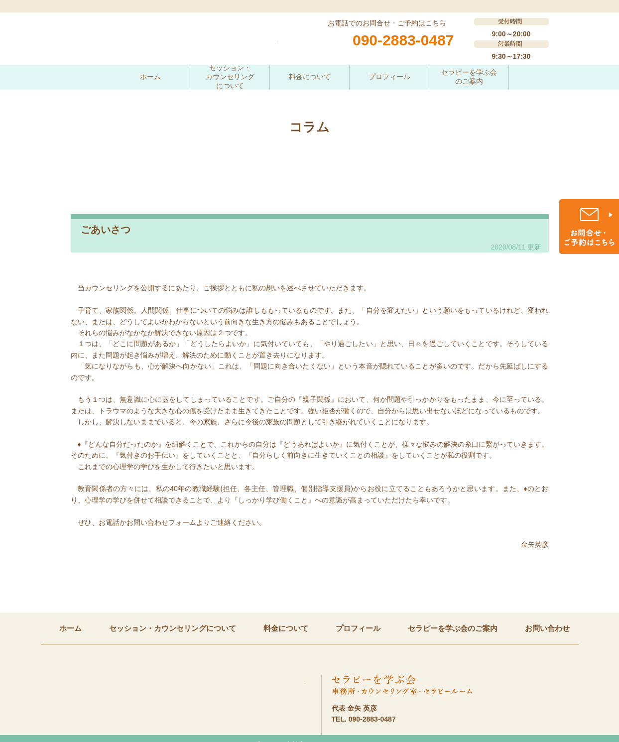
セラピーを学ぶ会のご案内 (469, 77)
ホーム (150, 77)
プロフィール (389, 77)
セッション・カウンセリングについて (230, 77)
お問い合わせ (547, 628)
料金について (310, 77)
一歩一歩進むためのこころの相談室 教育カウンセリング (174, 45)
